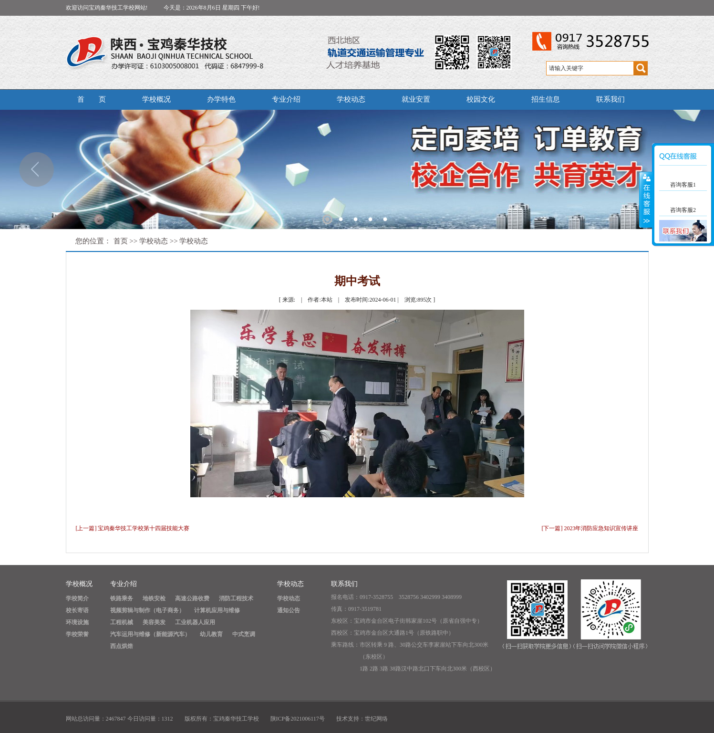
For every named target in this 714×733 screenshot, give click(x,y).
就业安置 (416, 99)
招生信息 (545, 99)
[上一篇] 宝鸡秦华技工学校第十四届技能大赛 (133, 528)
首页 (121, 241)
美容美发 (154, 622)
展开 (645, 200)
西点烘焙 (121, 646)
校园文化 (480, 99)
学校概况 (156, 99)
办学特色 (221, 99)
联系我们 (610, 99)
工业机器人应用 (195, 622)
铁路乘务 (121, 598)
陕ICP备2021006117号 (297, 718)
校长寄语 (77, 610)
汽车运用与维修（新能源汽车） (150, 634)
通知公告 (288, 610)
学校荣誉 (77, 634)
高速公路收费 (192, 598)
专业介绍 (286, 99)
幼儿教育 (211, 634)
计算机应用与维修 (217, 610)
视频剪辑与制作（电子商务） (147, 610)
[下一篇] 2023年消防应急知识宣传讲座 (590, 528)
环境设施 (77, 622)
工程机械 (121, 622)
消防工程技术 (236, 598)
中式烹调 (243, 634)
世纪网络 (376, 718)
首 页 (91, 99)
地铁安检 (154, 598)
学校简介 (77, 598)
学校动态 (351, 99)
